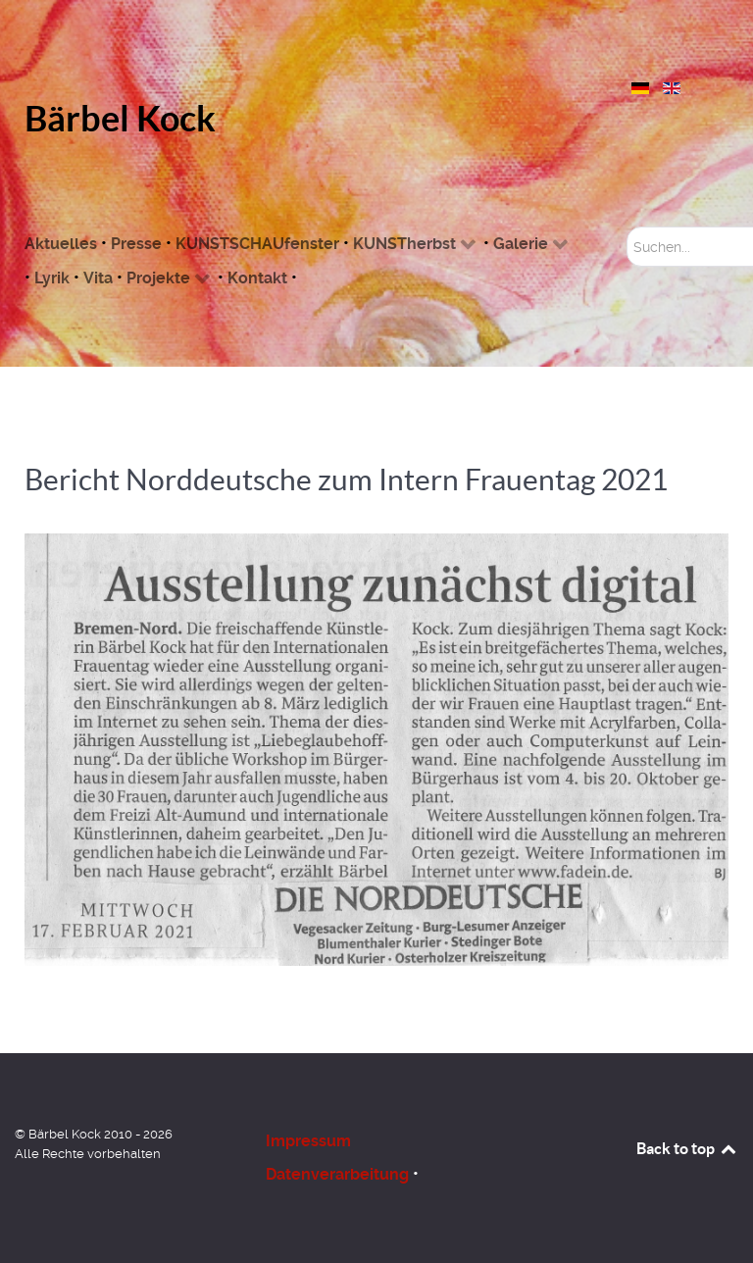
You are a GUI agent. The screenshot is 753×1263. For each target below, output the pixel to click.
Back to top (687, 1148)
